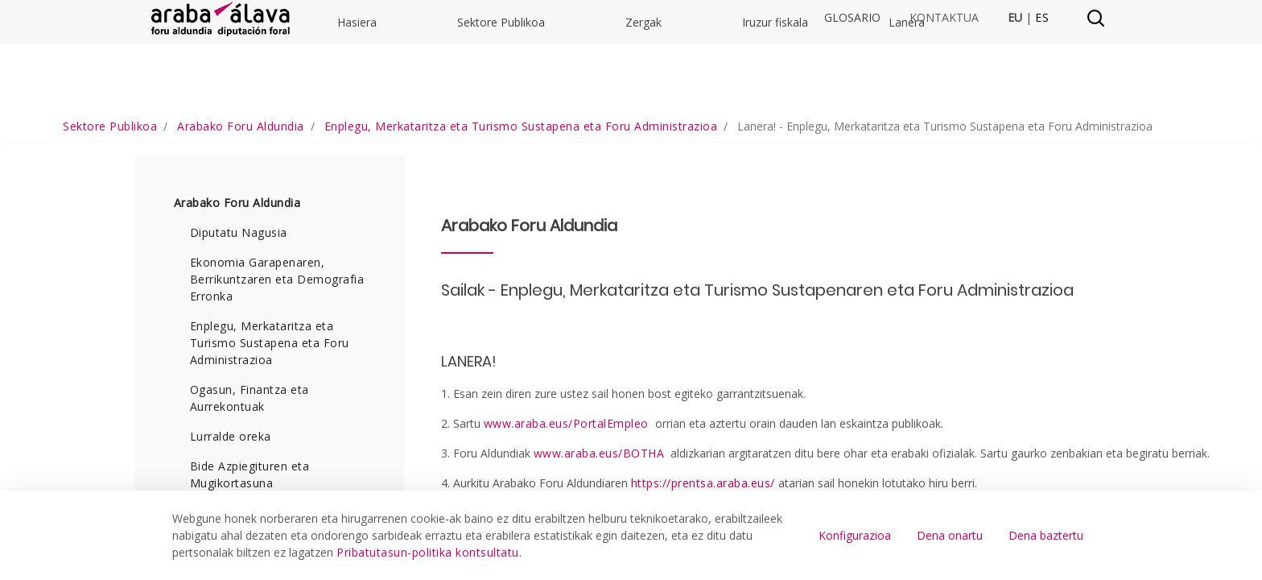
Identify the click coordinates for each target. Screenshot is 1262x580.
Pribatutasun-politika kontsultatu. (429, 552)
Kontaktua (944, 17)
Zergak (643, 136)
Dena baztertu (1045, 535)
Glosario (852, 17)
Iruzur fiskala (775, 136)
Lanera (907, 136)
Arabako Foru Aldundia (237, 246)
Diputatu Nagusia (238, 276)
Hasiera (357, 136)
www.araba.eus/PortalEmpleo (566, 466)
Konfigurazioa (855, 535)
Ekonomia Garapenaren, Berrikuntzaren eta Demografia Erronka (277, 322)
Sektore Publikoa (501, 136)
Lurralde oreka (230, 479)
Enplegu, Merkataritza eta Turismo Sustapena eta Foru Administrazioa (269, 386)
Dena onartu (950, 535)
